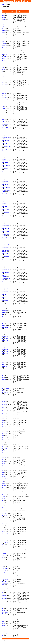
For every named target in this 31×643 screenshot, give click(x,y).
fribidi (3, 106)
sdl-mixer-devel (4, 538)
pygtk (3, 500)
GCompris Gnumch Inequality (5, 200)
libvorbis (3, 446)
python (3, 510)
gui (2, 375)
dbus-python (4, 56)
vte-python (4, 610)
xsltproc (3, 623)
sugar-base (4, 570)
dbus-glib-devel (4, 54)
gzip (2, 383)
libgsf (3, 413)
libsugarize (4, 439)
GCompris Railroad (5, 269)
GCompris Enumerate (6, 184)
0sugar (3, 21)
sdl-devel (3, 529)
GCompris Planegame (6, 266)
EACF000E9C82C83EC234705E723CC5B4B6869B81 (17, 640)
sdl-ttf (3, 544)
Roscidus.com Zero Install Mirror (15, 1)
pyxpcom (3, 525)
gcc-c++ (3, 117)
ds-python (3, 69)
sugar (3, 566)
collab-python (4, 45)
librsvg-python (4, 433)
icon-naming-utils (5, 392)
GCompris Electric (5, 181)
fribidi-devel (4, 108)
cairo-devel (4, 39)
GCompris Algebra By (6, 127)
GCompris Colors (5, 168)
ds (2, 65)
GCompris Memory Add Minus (5, 235)
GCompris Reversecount (4, 276)
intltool (3, 396)
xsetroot (3, 621)
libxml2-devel (4, 463)
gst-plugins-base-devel (6, 344)
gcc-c (3, 110)
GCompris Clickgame (6, 162)
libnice (3, 418)
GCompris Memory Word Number (5, 251)
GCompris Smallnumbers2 (4, 282)
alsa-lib (3, 28)
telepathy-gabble (5, 579)
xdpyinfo (3, 616)
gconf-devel (4, 308)
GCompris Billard (5, 143)
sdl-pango (3, 540)
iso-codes (3, 399)
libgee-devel (4, 410)
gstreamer (3, 360)
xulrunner (3, 625)
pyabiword (4, 489)
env (2, 71)
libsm (3, 435)
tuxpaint (3, 601)
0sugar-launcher (5, 26)
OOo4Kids (4, 476)
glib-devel (3, 325)
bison (3, 32)
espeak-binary (4, 84)
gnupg (3, 334)
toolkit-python (4, 598)
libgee (3, 407)
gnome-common (5, 327)
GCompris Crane (5, 171)
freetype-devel (4, 104)
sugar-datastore (4, 572)
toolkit (3, 590)
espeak (3, 78)
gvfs (2, 381)
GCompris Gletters (5, 193)
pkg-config (4, 485)
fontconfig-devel (5, 99)
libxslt (3, 465)
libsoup (3, 437)
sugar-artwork (4, 568)
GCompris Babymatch (6, 137)
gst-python (4, 357)
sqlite (3, 557)
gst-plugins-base (5, 336)
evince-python (4, 93)
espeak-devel (4, 86)
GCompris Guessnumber (4, 204)
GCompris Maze (5, 222)
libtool (3, 444)
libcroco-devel (4, 404)
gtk (2, 368)
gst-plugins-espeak (5, 347)
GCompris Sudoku (5, 284)
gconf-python (4, 310)
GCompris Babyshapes (6, 140)
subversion (4, 564)
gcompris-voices (5, 300)
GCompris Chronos (5, 156)
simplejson (4, 555)
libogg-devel (4, 422)
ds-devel (3, 67)
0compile (3, 13)
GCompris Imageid (5, 209)
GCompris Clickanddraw (4, 160)
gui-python (4, 379)
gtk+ (3, 370)
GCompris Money (5, 253)
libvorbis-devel (4, 448)
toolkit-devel (4, 595)
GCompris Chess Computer (5, 150)
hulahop (3, 390)
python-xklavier (4, 520)
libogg (3, 420)
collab (3, 41)
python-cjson (4, 513)
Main (3, 4)
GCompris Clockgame (6, 165)
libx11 (3, 452)
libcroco (3, 401)
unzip (3, 603)
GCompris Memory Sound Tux (5, 244)
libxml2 (3, 459)
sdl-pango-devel (5, 542)
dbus (3, 47)
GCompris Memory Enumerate (5, 238)
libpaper (3, 424)
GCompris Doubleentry (6, 174)
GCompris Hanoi (5, 206)
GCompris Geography (6, 187)
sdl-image (3, 531)
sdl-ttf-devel (4, 546)
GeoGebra (4, 312)
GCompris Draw (5, 178)
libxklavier (4, 457)
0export (3, 17)
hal (2, 386)
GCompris (4, 121)
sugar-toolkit (4, 577)
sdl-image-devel (5, 533)
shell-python (4, 553)
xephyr (3, 619)
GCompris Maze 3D (5, 228)
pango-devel (4, 483)
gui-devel (3, 377)
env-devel (3, 73)
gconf (3, 303)
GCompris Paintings (5, 256)
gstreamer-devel (5, 366)
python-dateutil (4, 515)
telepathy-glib (4, 581)
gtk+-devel (4, 373)
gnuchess (3, 331)
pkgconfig (3, 487)
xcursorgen (4, 614)
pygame (3, 496)
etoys (3, 91)
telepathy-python (5, 585)
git (2, 314)
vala (2, 608)
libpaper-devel (4, 426)
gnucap (3, 329)
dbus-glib (3, 52)
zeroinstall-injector (5, 630)
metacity (3, 474)
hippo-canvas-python (5, 388)
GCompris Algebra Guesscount (5, 131)
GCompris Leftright (5, 215)
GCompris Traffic (5, 294)
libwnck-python (4, 450)
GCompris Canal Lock (6, 146)
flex (2, 95)
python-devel (4, 517)
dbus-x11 (3, 60)
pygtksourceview (5, 504)
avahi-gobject (4, 30)
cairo (3, 34)
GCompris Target (5, 291)
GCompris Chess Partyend (5, 153)
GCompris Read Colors (6, 272)
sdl (2, 527)
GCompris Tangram (5, 288)
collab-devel (4, 43)
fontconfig (4, 97)
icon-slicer (4, 394)
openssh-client (4, 478)
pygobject (3, 498)
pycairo (3, 491)
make (3, 470)
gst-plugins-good (5, 349)
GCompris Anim (5, 134)
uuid (2, 606)
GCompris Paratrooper (6, 259)
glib (2, 316)
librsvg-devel (4, 431)
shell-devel (4, 551)
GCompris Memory (5, 231)
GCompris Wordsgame (6, 297)
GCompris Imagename (6, 212)
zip (2, 635)
